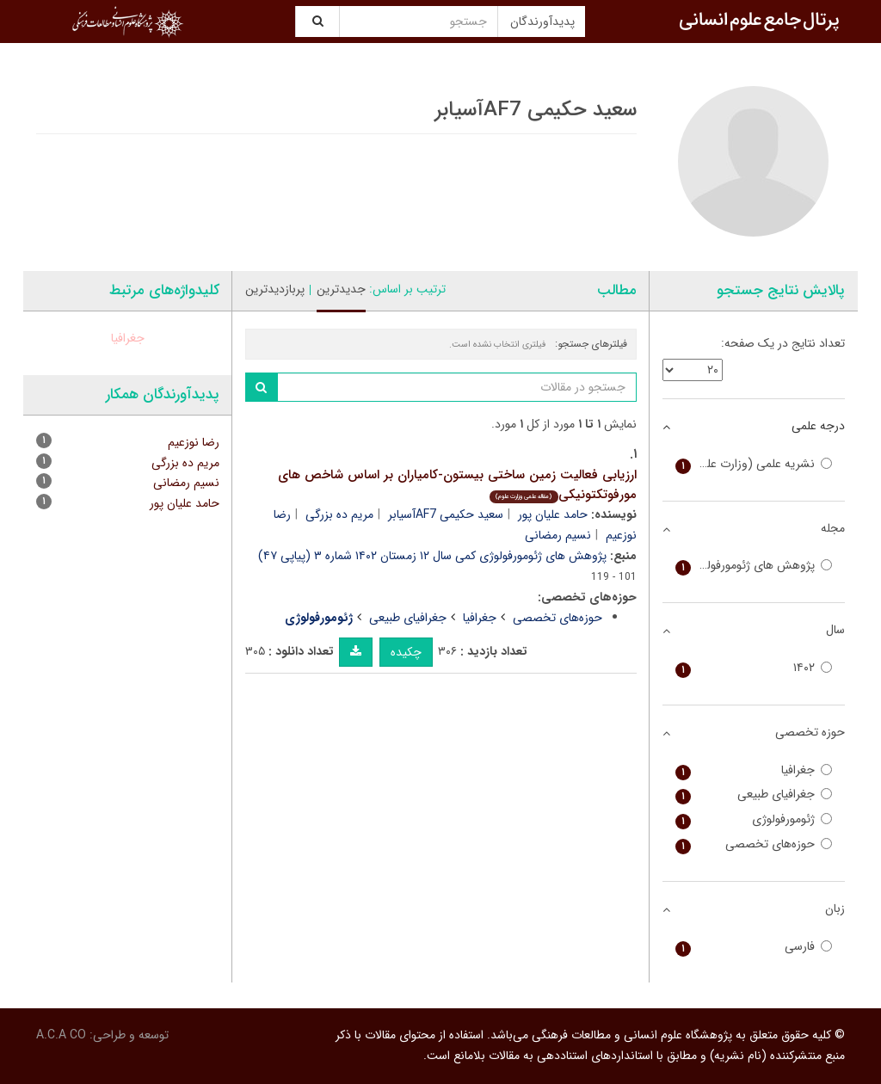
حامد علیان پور (553, 514)
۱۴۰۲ (754, 668)
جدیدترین (341, 289)
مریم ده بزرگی (339, 514)
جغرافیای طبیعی (408, 617)
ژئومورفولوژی (754, 819)
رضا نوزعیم (193, 442)
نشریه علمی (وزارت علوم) (754, 464)
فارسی (754, 947)
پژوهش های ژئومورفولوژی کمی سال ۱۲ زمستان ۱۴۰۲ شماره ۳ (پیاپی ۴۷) (432, 555)
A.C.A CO (61, 1034)
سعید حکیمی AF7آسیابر (445, 514)
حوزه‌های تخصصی (557, 617)
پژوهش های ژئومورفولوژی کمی (754, 566)
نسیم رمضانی (558, 535)
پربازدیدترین (275, 289)
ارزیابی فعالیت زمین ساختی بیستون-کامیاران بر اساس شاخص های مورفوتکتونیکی (457, 485)
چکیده (406, 652)
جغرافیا (479, 617)
